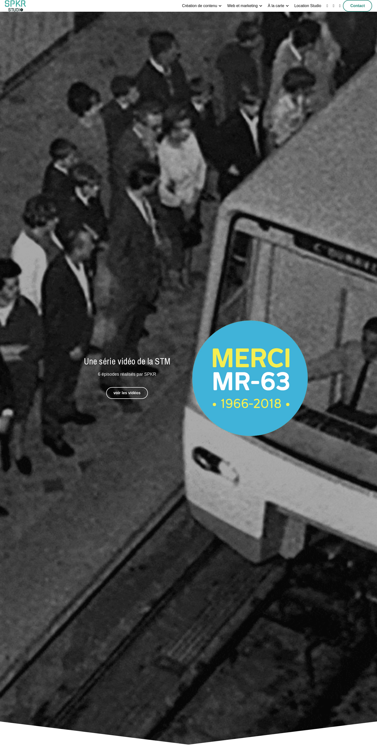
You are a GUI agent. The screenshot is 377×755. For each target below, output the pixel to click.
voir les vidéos (127, 393)
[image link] (15, 5)
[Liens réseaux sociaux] (327, 6)
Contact (357, 6)
